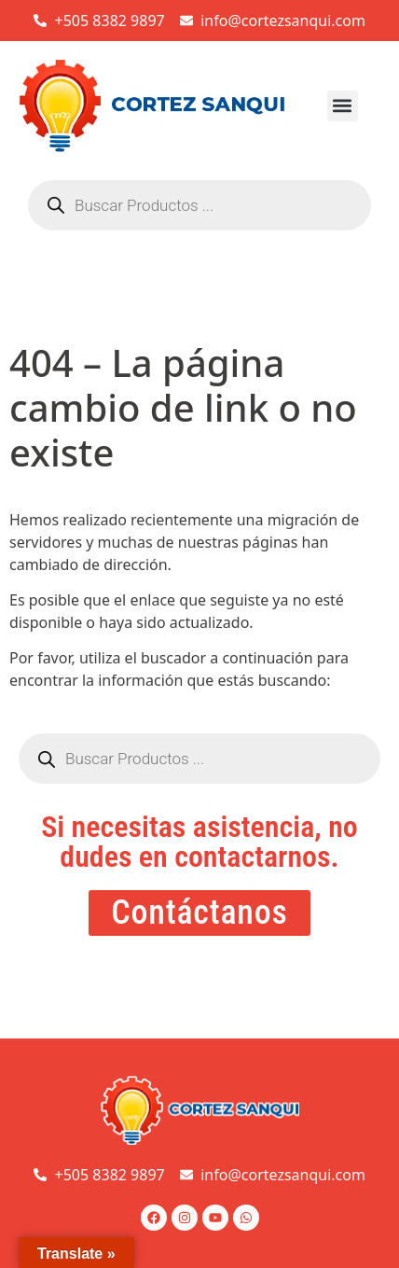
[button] (342, 106)
